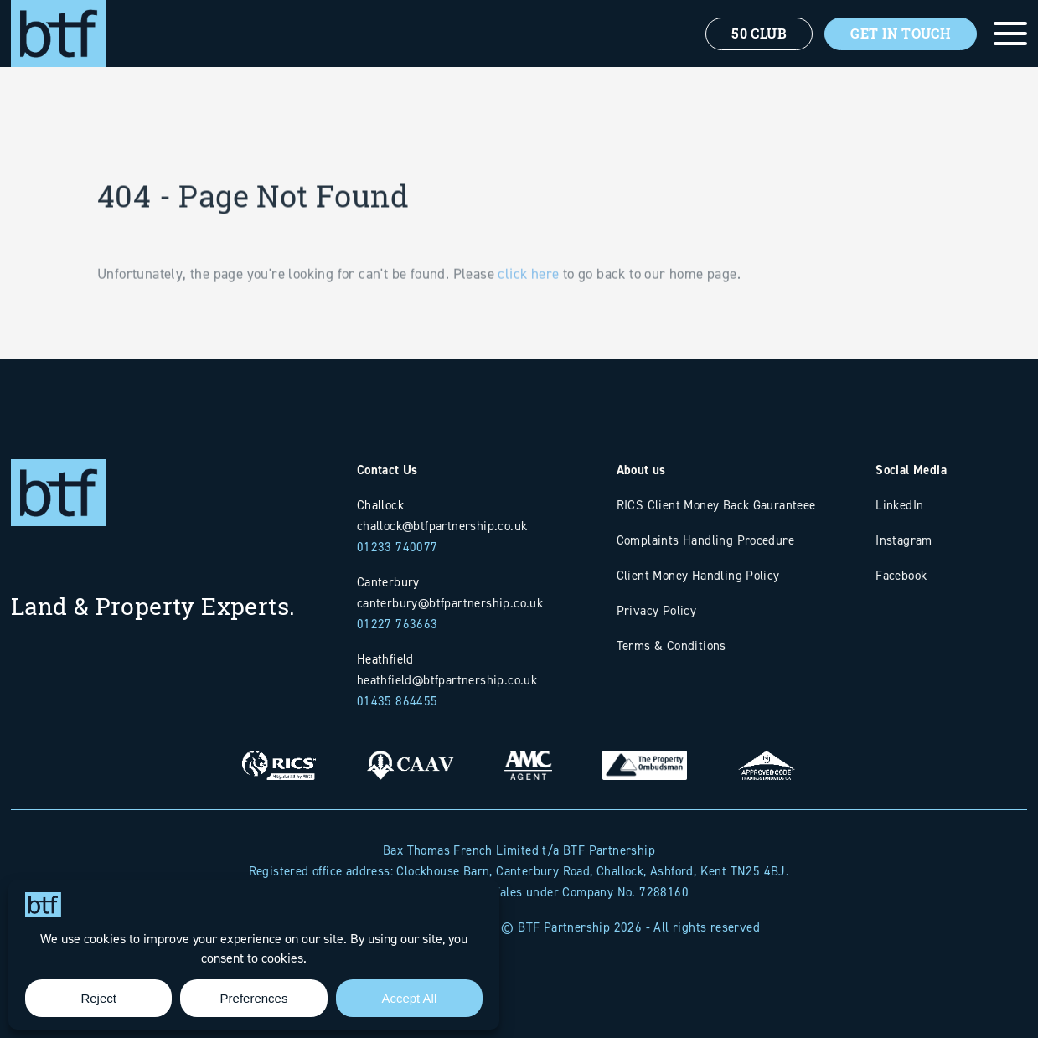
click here (528, 291)
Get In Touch (900, 33)
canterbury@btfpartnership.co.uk (450, 603)
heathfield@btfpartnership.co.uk (447, 680)
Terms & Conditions (671, 645)
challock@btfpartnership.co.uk (442, 526)
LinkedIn (899, 505)
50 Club (759, 33)
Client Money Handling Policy (698, 575)
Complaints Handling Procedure (706, 540)
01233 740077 (397, 547)
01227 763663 (397, 624)
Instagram (903, 540)
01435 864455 (397, 701)
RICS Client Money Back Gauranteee (716, 505)
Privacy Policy (657, 610)
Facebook (901, 575)
